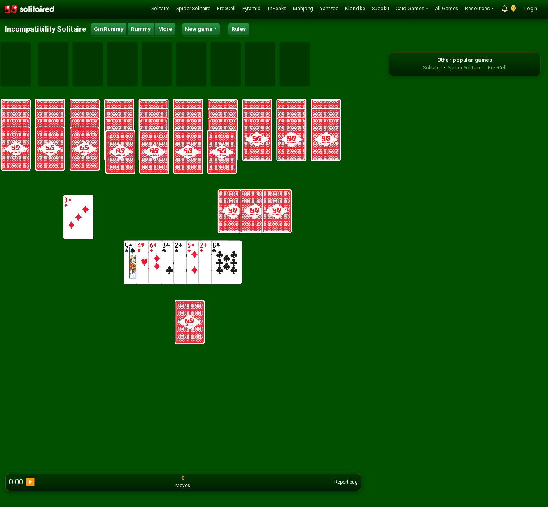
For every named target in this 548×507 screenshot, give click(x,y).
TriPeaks (277, 8)
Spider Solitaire (193, 8)
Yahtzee (329, 8)
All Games (447, 8)
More (165, 29)
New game (198, 29)
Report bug (346, 482)
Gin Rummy (109, 29)
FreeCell (226, 8)
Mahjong (303, 8)
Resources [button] (477, 8)
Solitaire (160, 8)
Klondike (355, 8)
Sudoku (380, 8)
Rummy (140, 29)
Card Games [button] (410, 8)
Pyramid (251, 8)
